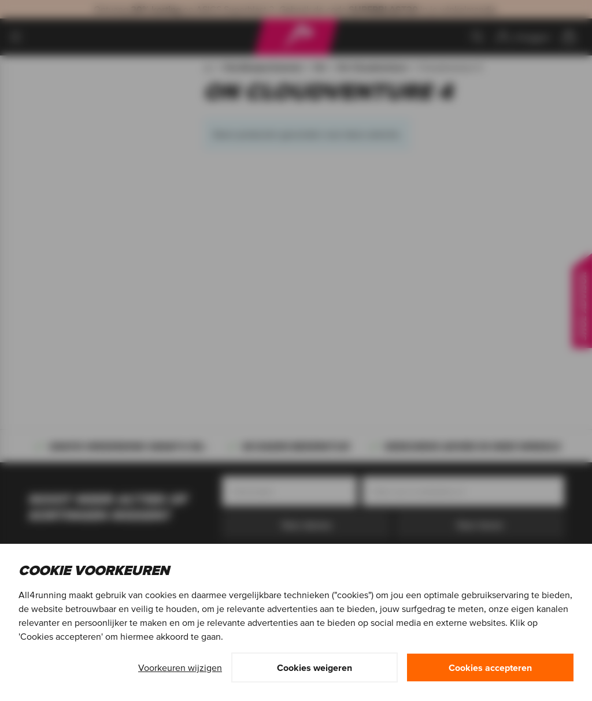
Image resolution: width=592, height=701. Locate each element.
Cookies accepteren (490, 667)
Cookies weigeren (314, 667)
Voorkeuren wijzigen (180, 667)
